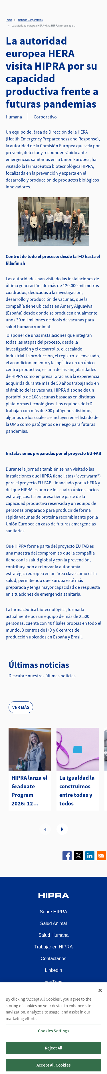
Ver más (20, 707)
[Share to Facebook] (67, 855)
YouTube (53, 982)
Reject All (53, 1052)
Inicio (9, 20)
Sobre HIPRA (53, 911)
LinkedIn (53, 970)
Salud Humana (54, 935)
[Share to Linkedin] (89, 855)
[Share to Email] (101, 855)
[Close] (100, 995)
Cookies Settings (53, 1035)
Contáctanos (53, 958)
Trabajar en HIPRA (53, 946)
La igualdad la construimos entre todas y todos (77, 790)
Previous (45, 829)
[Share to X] (78, 855)
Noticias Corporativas (30, 20)
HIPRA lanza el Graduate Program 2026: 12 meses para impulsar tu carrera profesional (29, 791)
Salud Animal (53, 923)
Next (62, 829)
